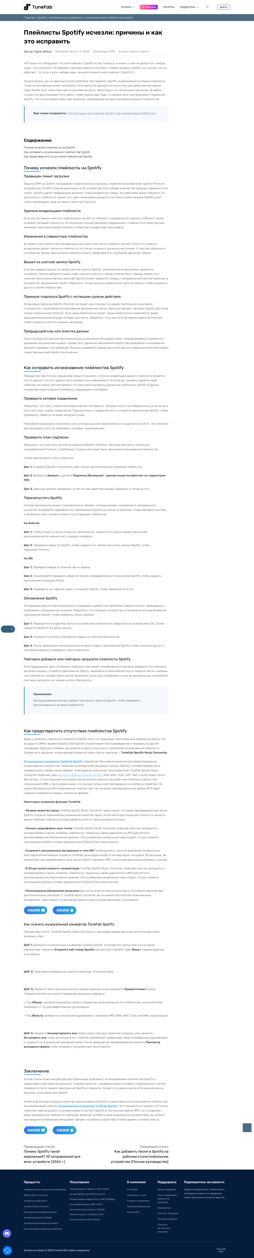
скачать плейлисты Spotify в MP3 (80, 775)
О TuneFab (132, 1189)
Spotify (42, 17)
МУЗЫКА (127, 7)
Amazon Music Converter (36, 1206)
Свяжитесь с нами (136, 1195)
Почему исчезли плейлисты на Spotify (49, 147)
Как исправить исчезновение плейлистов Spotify (57, 152)
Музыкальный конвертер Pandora (41, 1223)
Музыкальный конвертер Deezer (40, 1212)
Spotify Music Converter (36, 1195)
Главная (29, 17)
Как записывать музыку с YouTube (87, 1209)
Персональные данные (139, 1206)
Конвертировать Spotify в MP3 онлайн (89, 1189)
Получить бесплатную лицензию (164, 1228)
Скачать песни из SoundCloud (85, 1219)
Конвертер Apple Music (35, 1201)
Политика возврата (167, 1219)
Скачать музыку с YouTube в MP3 (86, 1214)
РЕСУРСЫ (168, 7)
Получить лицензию (168, 1213)
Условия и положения (138, 1201)
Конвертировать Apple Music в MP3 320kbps (92, 1199)
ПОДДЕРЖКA (189, 7)
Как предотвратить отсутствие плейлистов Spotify (58, 156)
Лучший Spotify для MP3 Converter (87, 1194)
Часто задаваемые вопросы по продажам (167, 1198)
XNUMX (36, 910)
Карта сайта (133, 1212)
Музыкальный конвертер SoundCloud (43, 1229)
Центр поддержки (167, 1189)
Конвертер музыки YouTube (38, 1217)
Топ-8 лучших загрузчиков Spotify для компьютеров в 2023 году (111, 113)
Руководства (164, 1208)
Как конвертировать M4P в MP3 (86, 1204)
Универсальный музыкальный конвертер (45, 1189)
